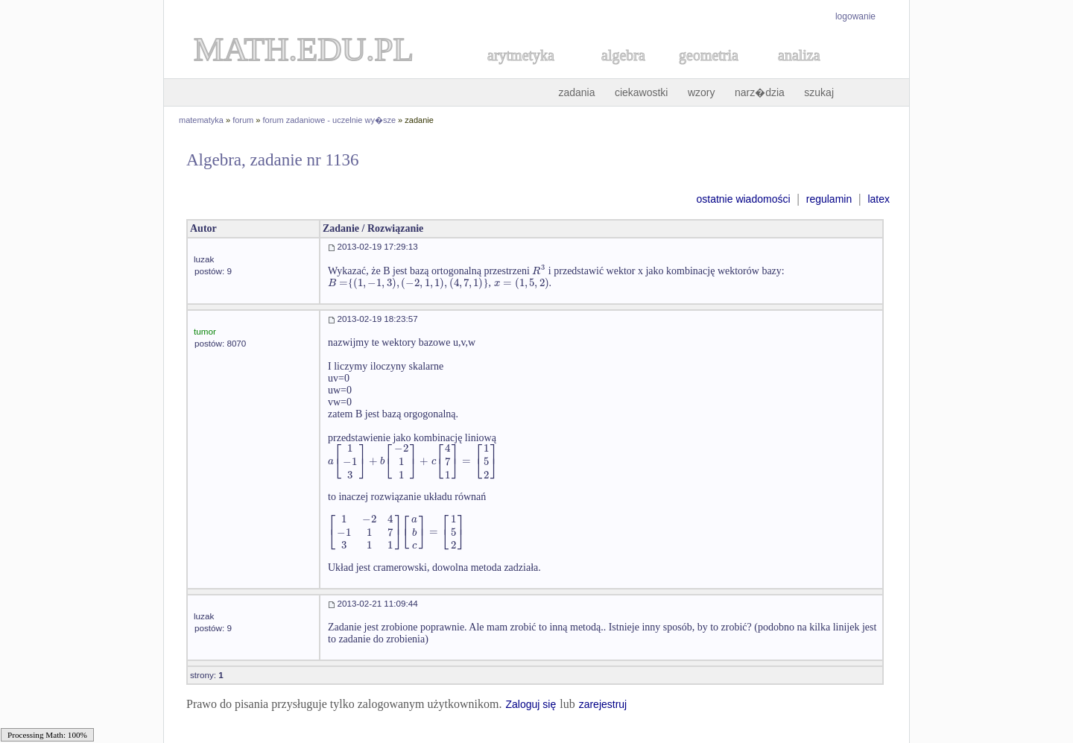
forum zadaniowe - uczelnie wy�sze (329, 120)
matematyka (201, 120)
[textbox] (538, 270)
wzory (701, 92)
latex (878, 199)
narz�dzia (760, 92)
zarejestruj (603, 704)
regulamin (829, 199)
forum (242, 120)
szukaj (819, 92)
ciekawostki (641, 92)
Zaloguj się (530, 704)
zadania (576, 92)
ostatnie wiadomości (743, 199)
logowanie (855, 16)
